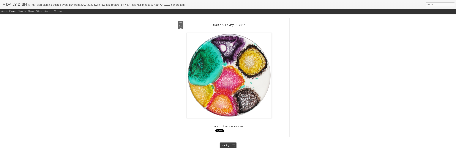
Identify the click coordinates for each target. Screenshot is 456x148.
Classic (4, 11)
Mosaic (31, 11)
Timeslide (58, 11)
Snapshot (49, 11)
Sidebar (39, 11)
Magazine (22, 11)
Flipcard (12, 11)
